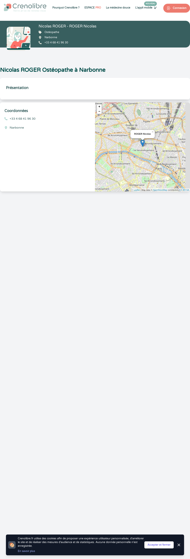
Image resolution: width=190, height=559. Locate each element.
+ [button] (99, 106)
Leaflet (137, 190)
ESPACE (92, 7)
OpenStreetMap (160, 190)
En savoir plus (26, 551)
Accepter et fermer (159, 544)
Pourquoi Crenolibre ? (65, 7)
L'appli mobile (146, 7)
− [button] (99, 111)
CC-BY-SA (184, 190)
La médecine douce (118, 7)
